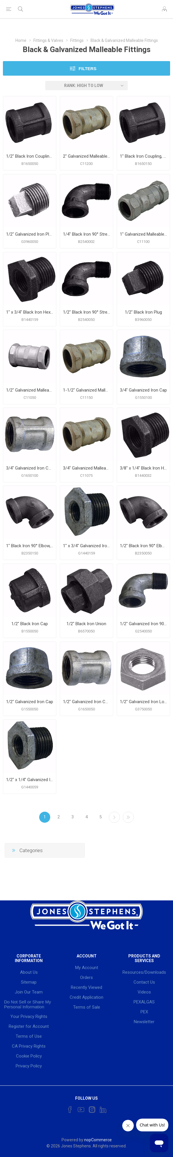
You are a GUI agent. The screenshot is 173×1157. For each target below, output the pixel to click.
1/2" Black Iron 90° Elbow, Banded (143, 545)
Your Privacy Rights (28, 1016)
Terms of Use (29, 1036)
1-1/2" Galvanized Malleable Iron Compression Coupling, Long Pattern (86, 390)
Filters (87, 68)
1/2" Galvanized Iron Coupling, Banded (86, 701)
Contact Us (144, 982)
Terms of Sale (86, 1007)
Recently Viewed (86, 987)
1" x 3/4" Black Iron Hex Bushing (29, 312)
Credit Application (86, 997)
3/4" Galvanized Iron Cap (143, 390)
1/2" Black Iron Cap (29, 623)
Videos (144, 992)
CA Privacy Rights (29, 1046)
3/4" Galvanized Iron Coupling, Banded (29, 468)
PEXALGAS (144, 1002)
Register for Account (29, 1026)
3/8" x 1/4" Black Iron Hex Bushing (143, 468)
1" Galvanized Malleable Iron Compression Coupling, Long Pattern (143, 234)
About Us (29, 972)
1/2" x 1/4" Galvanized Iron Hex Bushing (29, 779)
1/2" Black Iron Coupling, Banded (29, 156)
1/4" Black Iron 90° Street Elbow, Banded (86, 234)
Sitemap (29, 982)
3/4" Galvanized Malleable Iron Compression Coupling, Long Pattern (86, 468)
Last (128, 817)
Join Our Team (29, 992)
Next (114, 817)
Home (20, 40)
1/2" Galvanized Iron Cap (29, 701)
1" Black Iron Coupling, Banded (143, 156)
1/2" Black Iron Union (86, 623)
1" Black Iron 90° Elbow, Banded (29, 545)
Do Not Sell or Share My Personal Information (27, 1004)
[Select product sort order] (86, 85)
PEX (144, 1011)
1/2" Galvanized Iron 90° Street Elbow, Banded (143, 623)
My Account (86, 967)
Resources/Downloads (144, 972)
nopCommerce (98, 1140)
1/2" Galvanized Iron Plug (29, 234)
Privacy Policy (29, 1066)
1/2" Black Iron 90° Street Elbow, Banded (86, 312)
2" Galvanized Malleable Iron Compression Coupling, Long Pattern (86, 156)
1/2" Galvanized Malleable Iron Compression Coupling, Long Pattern (29, 390)
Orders (86, 977)
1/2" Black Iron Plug (143, 312)
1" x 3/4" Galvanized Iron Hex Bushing (86, 545)
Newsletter (144, 1021)
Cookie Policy (29, 1056)
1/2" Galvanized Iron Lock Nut (143, 701)
